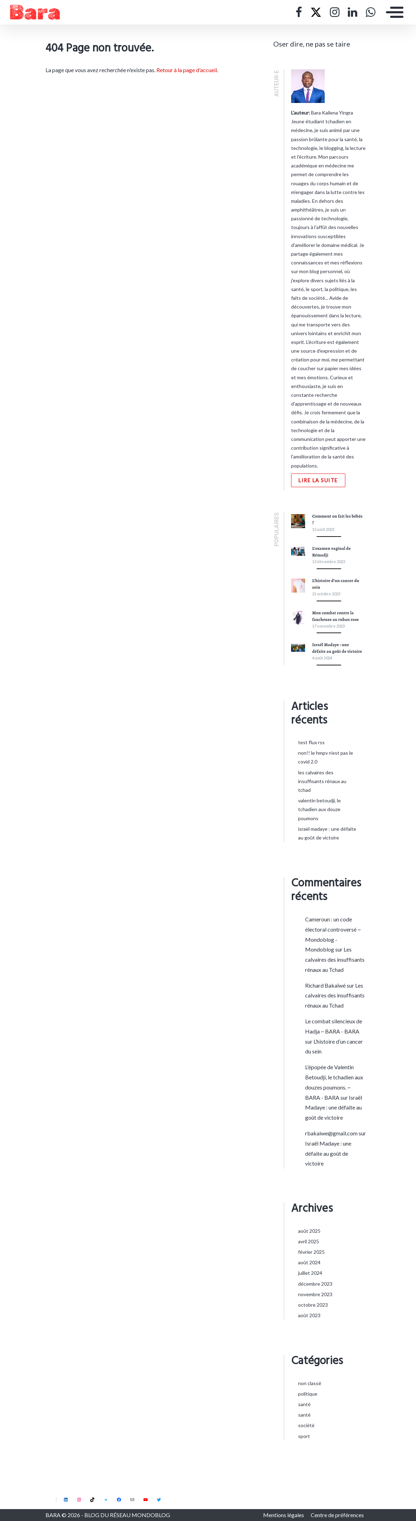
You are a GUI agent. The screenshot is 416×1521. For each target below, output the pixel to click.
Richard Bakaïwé (325, 985)
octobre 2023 (313, 1305)
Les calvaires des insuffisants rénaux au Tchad (322, 781)
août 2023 (309, 1315)
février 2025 (311, 1252)
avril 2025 (308, 1241)
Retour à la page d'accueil (186, 70)
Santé (304, 1404)
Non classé (309, 1383)
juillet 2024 (310, 1273)
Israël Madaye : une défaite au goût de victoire (333, 1107)
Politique (307, 1394)
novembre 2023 (315, 1294)
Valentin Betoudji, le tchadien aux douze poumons (319, 809)
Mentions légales (284, 1515)
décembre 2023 (315, 1284)
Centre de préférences (337, 1515)
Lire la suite (318, 480)
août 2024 (309, 1262)
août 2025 (309, 1231)
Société (306, 1425)
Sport (304, 1436)
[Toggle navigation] (392, 12)
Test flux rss (311, 742)
